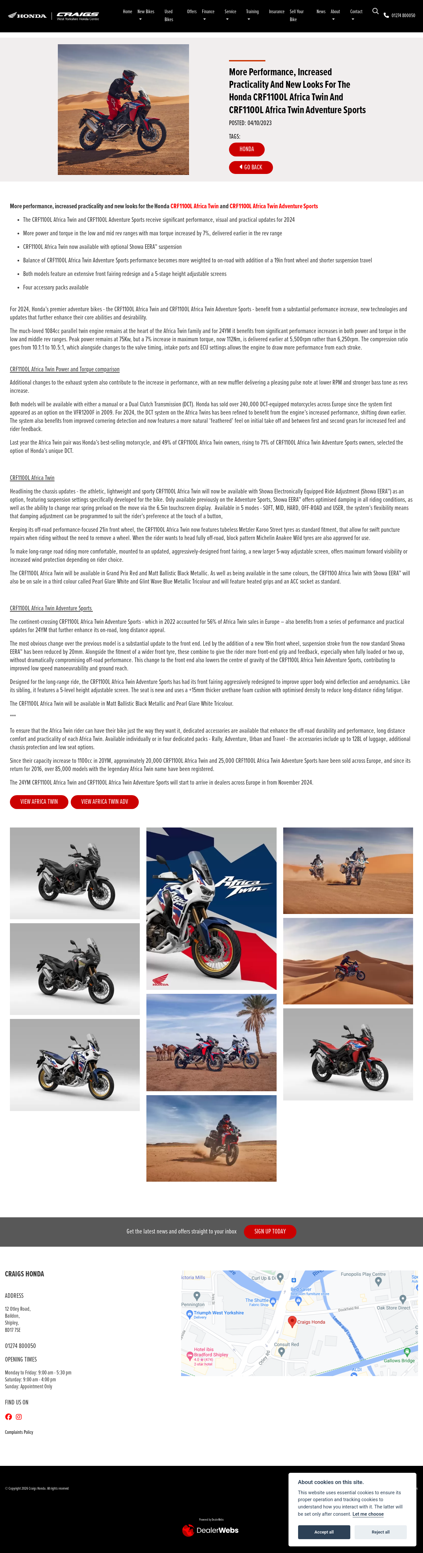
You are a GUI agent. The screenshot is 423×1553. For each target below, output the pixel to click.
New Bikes (145, 11)
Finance (208, 11)
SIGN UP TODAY (271, 1232)
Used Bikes (169, 15)
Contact (356, 11)
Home (127, 11)
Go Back (251, 167)
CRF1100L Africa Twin (195, 206)
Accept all (324, 1532)
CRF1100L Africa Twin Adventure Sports (274, 206)
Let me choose (368, 1514)
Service (230, 11)
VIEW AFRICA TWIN (39, 801)
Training (252, 11)
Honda (247, 149)
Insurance (277, 11)
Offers (192, 11)
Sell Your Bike (297, 15)
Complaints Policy (19, 1432)
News (321, 11)
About (335, 11)
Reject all (381, 1532)
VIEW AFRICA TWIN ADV (104, 801)
